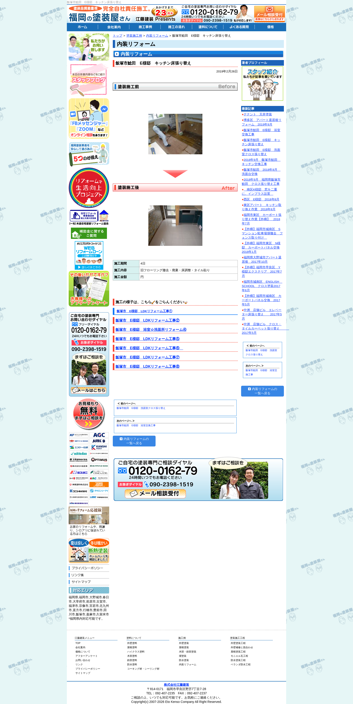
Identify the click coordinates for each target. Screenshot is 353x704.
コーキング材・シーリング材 (143, 668)
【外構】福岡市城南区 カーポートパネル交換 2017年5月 (261, 300)
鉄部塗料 (132, 660)
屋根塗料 (132, 647)
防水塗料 (132, 664)
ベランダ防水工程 (241, 664)
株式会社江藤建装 (176, 684)
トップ (117, 35)
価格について (82, 651)
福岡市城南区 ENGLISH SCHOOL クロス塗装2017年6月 (262, 286)
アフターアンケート (86, 656)
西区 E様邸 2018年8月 (261, 199)
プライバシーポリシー (87, 668)
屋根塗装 (184, 647)
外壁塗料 (132, 643)
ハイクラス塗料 (136, 651)
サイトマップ (82, 673)
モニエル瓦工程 (239, 656)
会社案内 (80, 647)
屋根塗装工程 (238, 651)
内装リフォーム (157, 35)
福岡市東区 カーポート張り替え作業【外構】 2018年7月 (261, 219)
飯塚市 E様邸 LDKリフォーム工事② (147, 320)
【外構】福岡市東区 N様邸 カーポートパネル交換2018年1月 (261, 247)
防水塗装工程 (238, 660)
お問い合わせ (82, 660)
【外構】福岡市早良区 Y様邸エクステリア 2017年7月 (262, 272)
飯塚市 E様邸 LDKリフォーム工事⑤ (147, 339)
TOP (77, 643)
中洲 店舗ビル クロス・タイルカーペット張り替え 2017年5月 (265, 328)
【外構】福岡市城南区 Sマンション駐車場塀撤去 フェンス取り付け (262, 233)
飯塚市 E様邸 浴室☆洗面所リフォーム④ (150, 329)
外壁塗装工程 (238, 643)
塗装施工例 (134, 35)
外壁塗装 (184, 643)
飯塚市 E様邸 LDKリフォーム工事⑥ (149, 348)
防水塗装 (184, 660)
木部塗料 (132, 656)
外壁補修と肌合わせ (242, 647)
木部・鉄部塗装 (187, 651)
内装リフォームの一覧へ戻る (134, 441)
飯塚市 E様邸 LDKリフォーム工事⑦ (147, 357)
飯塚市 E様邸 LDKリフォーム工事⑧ (147, 366)
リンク (79, 664)
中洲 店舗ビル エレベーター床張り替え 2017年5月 (262, 314)
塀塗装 (182, 656)
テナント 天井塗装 (258, 114)
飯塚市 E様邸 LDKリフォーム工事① (144, 311)
